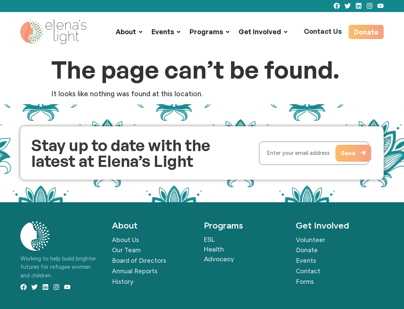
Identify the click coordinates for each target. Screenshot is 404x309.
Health (214, 249)
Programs (206, 31)
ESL (209, 239)
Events (163, 31)
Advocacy (219, 259)
